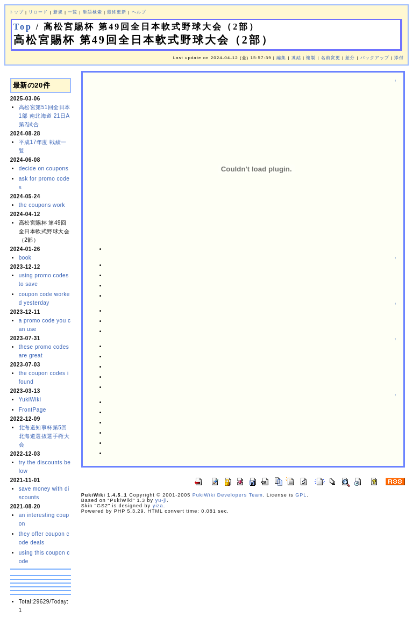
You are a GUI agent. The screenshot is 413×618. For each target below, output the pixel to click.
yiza (158, 505)
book (25, 258)
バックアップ (374, 57)
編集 (281, 57)
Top (22, 26)
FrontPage (32, 410)
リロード (38, 12)
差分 (350, 57)
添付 (399, 57)
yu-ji (161, 500)
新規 (58, 12)
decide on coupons (43, 168)
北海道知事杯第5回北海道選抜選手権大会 (44, 436)
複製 (311, 57)
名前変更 (330, 57)
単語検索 (92, 12)
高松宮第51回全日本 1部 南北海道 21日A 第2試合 (44, 115)
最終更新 (116, 12)
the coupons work (42, 205)
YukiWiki (30, 400)
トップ (16, 12)
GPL (301, 495)
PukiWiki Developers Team (228, 495)
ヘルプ (139, 12)
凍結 (296, 57)
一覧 (72, 12)
